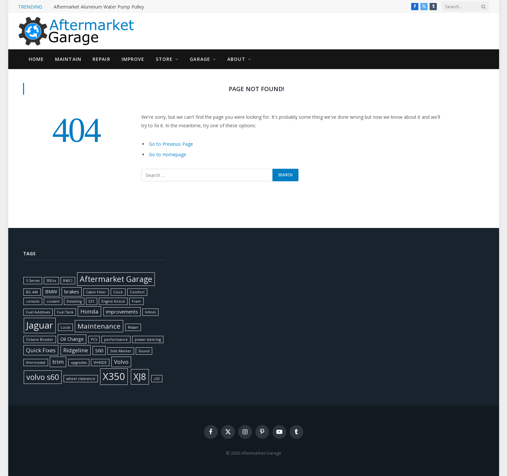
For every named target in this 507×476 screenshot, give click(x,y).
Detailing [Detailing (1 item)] (74, 301)
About (236, 59)
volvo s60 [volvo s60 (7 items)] (42, 377)
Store (164, 59)
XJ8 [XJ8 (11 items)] (139, 376)
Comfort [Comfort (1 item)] (137, 292)
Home (36, 59)
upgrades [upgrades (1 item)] (79, 362)
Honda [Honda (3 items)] (89, 311)
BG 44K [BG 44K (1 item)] (32, 292)
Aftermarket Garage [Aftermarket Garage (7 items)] (116, 279)
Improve (133, 59)
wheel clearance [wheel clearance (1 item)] (80, 378)
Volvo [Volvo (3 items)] (121, 361)
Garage (200, 59)
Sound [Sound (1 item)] (144, 351)
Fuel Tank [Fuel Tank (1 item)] (65, 312)
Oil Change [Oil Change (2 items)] (72, 339)
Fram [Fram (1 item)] (136, 301)
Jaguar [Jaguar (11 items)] (39, 325)
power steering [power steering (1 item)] (148, 339)
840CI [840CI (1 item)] (67, 280)
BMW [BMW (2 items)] (51, 291)
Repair (101, 59)
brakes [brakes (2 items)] (71, 291)
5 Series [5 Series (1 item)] (33, 280)
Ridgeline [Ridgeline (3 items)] (75, 350)
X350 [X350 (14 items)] (114, 376)
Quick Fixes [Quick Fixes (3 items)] (41, 350)
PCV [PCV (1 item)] (94, 339)
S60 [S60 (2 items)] (99, 350)
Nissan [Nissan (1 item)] (133, 327)
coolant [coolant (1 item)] (53, 301)
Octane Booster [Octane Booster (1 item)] (39, 339)
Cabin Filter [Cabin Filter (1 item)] (96, 292)
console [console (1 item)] (33, 301)
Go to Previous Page (171, 144)
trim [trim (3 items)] (58, 361)
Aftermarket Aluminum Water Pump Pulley (99, 7)
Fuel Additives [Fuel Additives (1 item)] (38, 312)
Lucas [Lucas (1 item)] (65, 327)
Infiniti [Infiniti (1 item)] (150, 312)
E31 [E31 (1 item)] (92, 301)
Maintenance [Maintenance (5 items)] (99, 326)
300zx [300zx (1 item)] (51, 280)
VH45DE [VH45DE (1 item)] (100, 362)
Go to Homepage (167, 154)
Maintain (68, 59)
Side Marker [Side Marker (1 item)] (120, 351)
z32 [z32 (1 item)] (157, 378)
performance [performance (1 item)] (116, 339)
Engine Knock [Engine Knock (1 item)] (113, 301)
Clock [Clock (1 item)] (118, 292)
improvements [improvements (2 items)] (122, 312)
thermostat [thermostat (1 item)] (35, 362)
